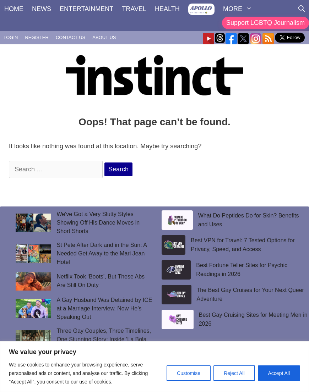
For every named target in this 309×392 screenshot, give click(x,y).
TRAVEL (134, 8)
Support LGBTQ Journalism (265, 22)
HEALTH (167, 8)
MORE (239, 9)
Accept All (279, 373)
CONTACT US (70, 37)
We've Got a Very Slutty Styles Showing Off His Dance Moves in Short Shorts (98, 222)
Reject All (234, 373)
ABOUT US (104, 37)
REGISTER (36, 37)
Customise (188, 373)
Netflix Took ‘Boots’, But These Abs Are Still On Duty (101, 281)
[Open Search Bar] (301, 9)
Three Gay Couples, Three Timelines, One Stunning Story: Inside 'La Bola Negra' (104, 339)
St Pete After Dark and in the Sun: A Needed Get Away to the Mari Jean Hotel (102, 253)
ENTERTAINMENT (86, 8)
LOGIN (11, 37)
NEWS (41, 8)
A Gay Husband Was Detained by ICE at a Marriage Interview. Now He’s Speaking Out (104, 308)
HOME (13, 8)
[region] (154, 366)
